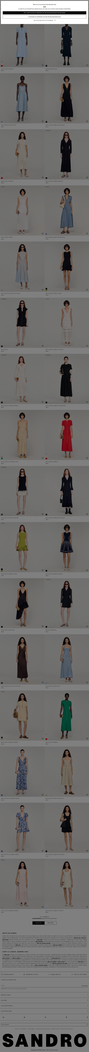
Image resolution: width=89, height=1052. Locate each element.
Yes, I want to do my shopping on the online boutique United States (44, 12)
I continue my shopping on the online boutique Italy (44, 17)
